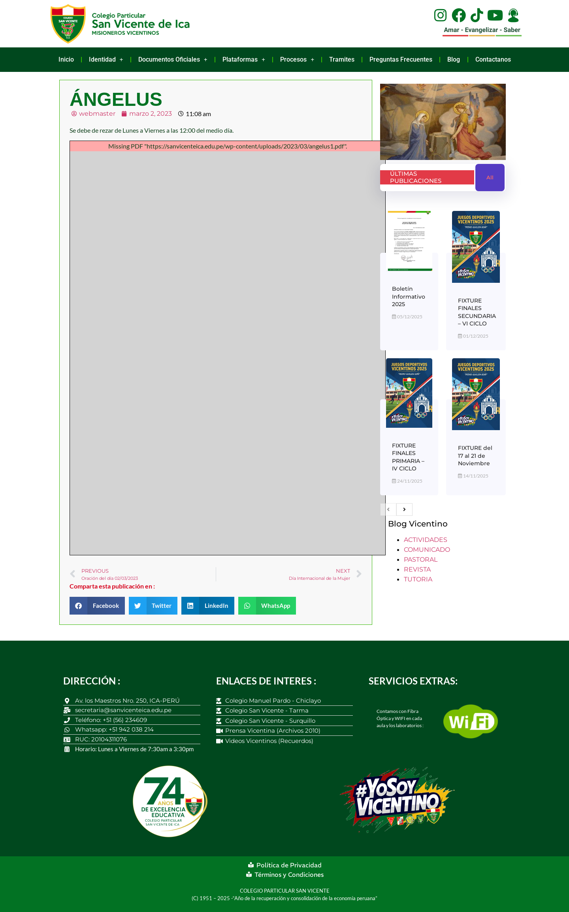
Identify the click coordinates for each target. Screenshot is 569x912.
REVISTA (417, 569)
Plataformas (243, 60)
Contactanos (493, 59)
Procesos (297, 60)
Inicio (66, 59)
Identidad (106, 60)
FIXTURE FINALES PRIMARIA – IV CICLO (408, 457)
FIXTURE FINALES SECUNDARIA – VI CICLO (477, 312)
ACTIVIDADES (425, 539)
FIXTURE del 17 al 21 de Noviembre (475, 455)
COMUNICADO (427, 549)
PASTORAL (420, 559)
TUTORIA (418, 579)
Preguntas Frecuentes (400, 59)
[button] (97, 606)
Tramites (341, 59)
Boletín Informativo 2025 (408, 296)
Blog (453, 59)
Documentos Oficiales (172, 60)
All (490, 177)
